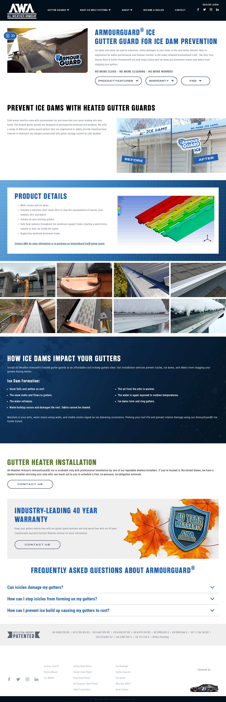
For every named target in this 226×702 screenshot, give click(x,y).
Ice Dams (121, 678)
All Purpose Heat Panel (85, 683)
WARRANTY (159, 80)
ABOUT (127, 10)
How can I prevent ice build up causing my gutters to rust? (110, 610)
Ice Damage (122, 666)
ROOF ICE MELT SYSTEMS (95, 10)
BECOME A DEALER (153, 10)
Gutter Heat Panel (82, 672)
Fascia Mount (51, 672)
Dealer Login (211, 4)
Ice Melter (49, 678)
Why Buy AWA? (123, 683)
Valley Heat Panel (82, 666)
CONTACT (180, 10)
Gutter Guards (123, 672)
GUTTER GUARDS (58, 10)
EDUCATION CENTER (130, 660)
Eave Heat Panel (81, 678)
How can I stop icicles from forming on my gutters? (110, 598)
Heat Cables (122, 689)
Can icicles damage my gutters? (110, 587)
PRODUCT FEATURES (115, 80)
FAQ (193, 80)
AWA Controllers (82, 689)
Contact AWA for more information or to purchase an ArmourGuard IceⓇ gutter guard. (60, 243)
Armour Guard (51, 666)
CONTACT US (30, 484)
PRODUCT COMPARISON (167, 660)
